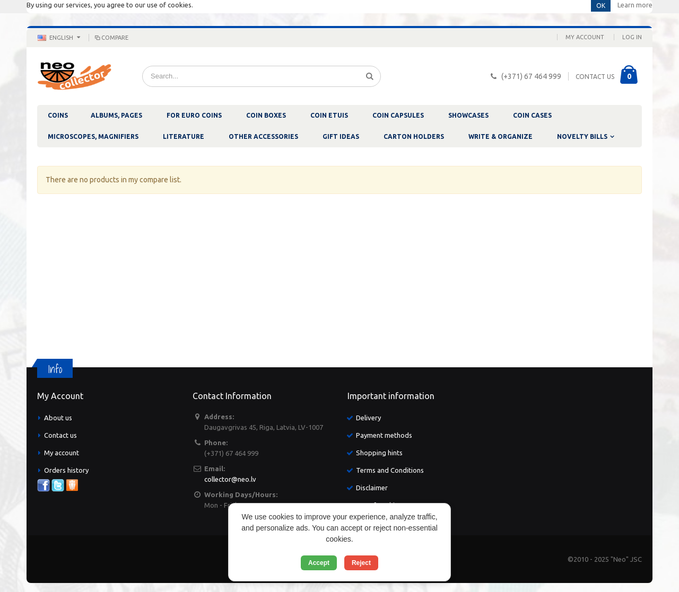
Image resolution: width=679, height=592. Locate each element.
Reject (361, 563)
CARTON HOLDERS (414, 136)
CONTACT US (595, 76)
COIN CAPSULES (398, 115)
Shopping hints (379, 452)
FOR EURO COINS (194, 115)
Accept (318, 563)
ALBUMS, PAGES (116, 115)
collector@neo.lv (230, 479)
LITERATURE (183, 136)
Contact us (60, 435)
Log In (632, 37)
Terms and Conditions (390, 470)
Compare (110, 37)
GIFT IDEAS (341, 136)
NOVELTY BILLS (582, 136)
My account (61, 452)
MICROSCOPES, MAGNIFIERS (93, 136)
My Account (584, 37)
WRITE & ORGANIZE (500, 136)
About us (58, 417)
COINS (58, 115)
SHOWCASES (468, 115)
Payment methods (384, 435)
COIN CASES (532, 115)
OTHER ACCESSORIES (263, 136)
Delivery (368, 417)
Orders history (66, 470)
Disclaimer (372, 487)
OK (600, 5)
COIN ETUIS (329, 115)
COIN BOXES (266, 115)
